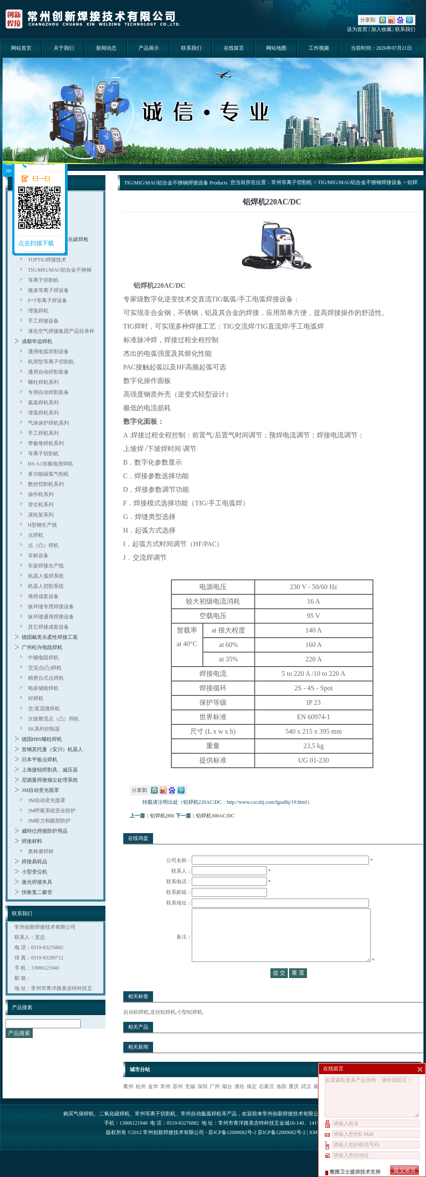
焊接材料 (32, 841)
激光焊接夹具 (37, 882)
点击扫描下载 (36, 243)
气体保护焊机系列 (48, 423)
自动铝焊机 (136, 1029)
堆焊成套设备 (43, 596)
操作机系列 (41, 494)
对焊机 (35, 698)
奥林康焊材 (41, 851)
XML (314, 1149)
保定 (252, 1103)
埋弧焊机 (38, 311)
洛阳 (281, 1103)
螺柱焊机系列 (43, 382)
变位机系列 (41, 505)
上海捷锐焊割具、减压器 (50, 770)
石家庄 (266, 1103)
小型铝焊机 (189, 1029)
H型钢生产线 (42, 525)
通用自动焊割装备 (48, 372)
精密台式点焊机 (46, 678)
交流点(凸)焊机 (45, 668)
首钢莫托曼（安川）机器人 (52, 749)
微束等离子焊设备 (48, 290)
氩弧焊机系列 (43, 403)
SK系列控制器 (44, 729)
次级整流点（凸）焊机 (53, 719)
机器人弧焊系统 (46, 576)
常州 (165, 1103)
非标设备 (38, 556)
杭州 (141, 1103)
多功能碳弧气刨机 (48, 474)
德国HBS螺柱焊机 (42, 739)
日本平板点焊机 (39, 760)
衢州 (128, 1103)
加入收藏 (381, 29)
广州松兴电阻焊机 (42, 647)
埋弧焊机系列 (43, 413)
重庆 (294, 1103)
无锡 (190, 1103)
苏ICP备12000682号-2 (282, 1149)
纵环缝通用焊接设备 (51, 617)
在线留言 (234, 48)
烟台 (227, 1103)
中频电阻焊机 (43, 658)
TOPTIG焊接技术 (47, 260)
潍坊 (239, 1103)
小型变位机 (34, 872)
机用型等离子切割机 (51, 362)
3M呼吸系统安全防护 (52, 811)
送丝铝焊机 (163, 1029)
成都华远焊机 (37, 341)
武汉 (306, 1103)
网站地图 (276, 48)
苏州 (178, 1103)
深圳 (202, 1103)
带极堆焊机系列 (46, 443)
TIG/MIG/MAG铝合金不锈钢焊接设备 (360, 182)
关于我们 (64, 48)
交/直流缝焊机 (44, 709)
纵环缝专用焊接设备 (51, 607)
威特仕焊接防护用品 (45, 831)
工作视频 (319, 48)
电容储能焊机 (43, 688)
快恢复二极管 (37, 892)
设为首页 (357, 29)
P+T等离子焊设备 (48, 300)
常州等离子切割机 (291, 182)
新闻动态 (106, 48)
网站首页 (21, 48)
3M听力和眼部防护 (49, 821)
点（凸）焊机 (43, 545)
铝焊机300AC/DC (215, 816)
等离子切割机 (43, 280)
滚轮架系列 (41, 515)
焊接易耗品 (34, 862)
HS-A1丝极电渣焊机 (50, 464)
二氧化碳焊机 (114, 1131)
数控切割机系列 (46, 484)
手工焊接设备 (43, 321)
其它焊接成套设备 (48, 627)
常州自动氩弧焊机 (201, 1131)
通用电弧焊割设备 (48, 352)
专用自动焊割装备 (48, 392)
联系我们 (405, 29)
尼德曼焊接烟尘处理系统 (50, 780)
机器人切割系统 (46, 586)
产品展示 (149, 48)
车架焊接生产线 (46, 566)
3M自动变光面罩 (41, 790)
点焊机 (35, 535)
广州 (215, 1103)
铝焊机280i (162, 816)
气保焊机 (84, 1131)
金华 (153, 1103)
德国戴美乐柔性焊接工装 (50, 637)
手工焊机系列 (43, 433)
